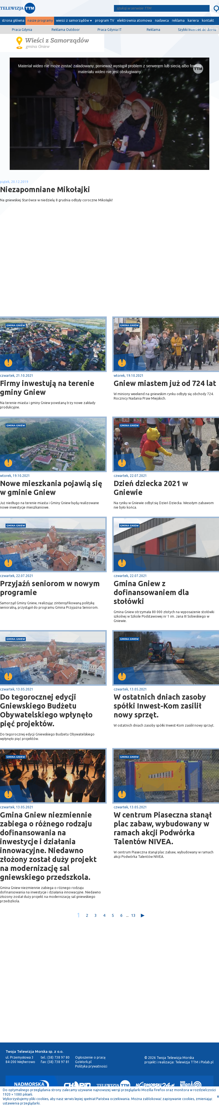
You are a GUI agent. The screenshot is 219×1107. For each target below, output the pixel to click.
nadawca (162, 20)
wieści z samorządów (72, 20)
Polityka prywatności (91, 1066)
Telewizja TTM (186, 1062)
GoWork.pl (83, 1062)
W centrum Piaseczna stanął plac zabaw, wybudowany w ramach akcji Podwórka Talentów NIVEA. (163, 828)
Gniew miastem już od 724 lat (165, 383)
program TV (104, 20)
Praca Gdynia (22, 29)
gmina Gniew (15, 325)
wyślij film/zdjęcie (204, 29)
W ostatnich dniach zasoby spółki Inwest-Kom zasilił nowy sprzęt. (160, 706)
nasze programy (40, 20)
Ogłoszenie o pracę (90, 1057)
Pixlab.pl (207, 1062)
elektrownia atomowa (134, 20)
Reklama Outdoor (66, 29)
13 (133, 915)
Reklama (153, 29)
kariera (193, 20)
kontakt (208, 20)
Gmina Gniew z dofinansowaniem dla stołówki (151, 592)
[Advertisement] (54, 272)
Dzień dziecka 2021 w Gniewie (151, 487)
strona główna (13, 20)
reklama (178, 20)
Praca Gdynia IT (110, 29)
